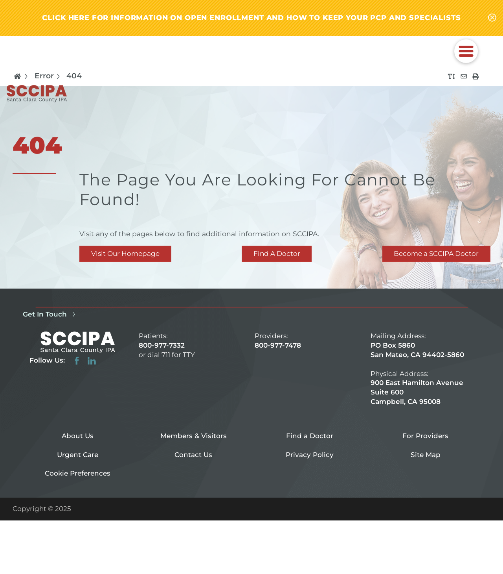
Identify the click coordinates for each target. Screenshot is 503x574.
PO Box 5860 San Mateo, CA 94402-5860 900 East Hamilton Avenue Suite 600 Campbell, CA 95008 (417, 373)
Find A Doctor (276, 253)
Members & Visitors (193, 436)
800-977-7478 (278, 345)
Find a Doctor (309, 436)
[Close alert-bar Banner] (492, 18)
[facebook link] (77, 361)
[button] (466, 51)
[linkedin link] (92, 361)
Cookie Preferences (77, 473)
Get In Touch (50, 314)
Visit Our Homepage (125, 253)
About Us (78, 436)
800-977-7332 (162, 345)
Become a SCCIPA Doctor (436, 253)
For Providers (425, 436)
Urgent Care (77, 455)
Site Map (426, 455)
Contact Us (193, 455)
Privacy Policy (310, 455)
